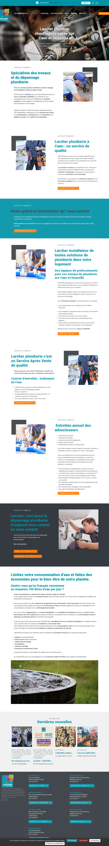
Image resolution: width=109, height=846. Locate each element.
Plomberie (35, 13)
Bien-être (82, 13)
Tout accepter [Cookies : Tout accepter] (72, 840)
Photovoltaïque (57, 13)
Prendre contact (70, 188)
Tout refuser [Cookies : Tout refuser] (83, 840)
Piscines (74, 13)
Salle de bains (67, 15)
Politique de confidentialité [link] (55, 843)
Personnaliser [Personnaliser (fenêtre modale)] (94, 840)
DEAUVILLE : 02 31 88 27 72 (24, 556)
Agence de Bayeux (79, 805)
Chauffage (44, 13)
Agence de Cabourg (39, 805)
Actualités (93, 13)
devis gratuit (92, 451)
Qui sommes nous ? (21, 13)
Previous (9, 742)
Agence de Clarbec (39, 824)
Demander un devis (24, 233)
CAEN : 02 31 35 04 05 (22, 551)
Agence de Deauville (80, 788)
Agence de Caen (37, 788)
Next (99, 742)
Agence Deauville (79, 824)
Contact (86, 3)
